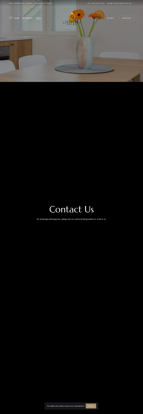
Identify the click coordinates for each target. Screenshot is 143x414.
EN (108, 18)
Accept (91, 406)
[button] (126, 18)
